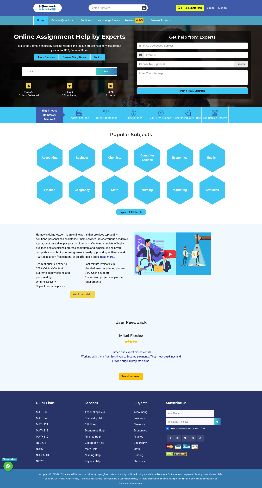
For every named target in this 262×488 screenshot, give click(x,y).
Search (106, 71)
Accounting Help (95, 412)
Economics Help (95, 430)
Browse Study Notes (74, 57)
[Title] (192, 46)
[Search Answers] (115, 8)
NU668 (40, 449)
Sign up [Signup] (222, 7)
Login (210, 7)
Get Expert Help (82, 294)
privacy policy (186, 428)
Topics (98, 57)
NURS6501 (42, 455)
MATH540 (42, 418)
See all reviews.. (131, 376)
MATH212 (42, 430)
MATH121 (42, 424)
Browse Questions (62, 20)
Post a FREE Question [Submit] (192, 90)
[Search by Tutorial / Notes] (60, 71)
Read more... (108, 256)
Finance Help (93, 436)
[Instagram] (177, 438)
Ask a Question (46, 57)
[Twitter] (185, 438)
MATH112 (42, 436)
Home (40, 20)
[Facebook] (170, 438)
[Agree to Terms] (167, 428)
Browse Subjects (161, 20)
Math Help (91, 449)
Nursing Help (93, 455)
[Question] (192, 77)
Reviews (134, 20)
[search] (144, 8)
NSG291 (41, 442)
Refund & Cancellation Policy (124, 478)
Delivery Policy (102, 478)
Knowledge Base (108, 20)
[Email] (196, 55)
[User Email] (190, 421)
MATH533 (42, 412)
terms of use (200, 428)
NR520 (40, 461)
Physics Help (93, 461)
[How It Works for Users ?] (172, 253)
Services (86, 20)
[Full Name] (190, 413)
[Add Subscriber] (217, 421)
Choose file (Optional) (152, 64)
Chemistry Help (94, 418)
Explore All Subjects (131, 212)
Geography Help (94, 442)
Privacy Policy (72, 478)
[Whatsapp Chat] (8, 466)
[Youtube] (192, 438)
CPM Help (91, 424)
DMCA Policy (57, 478)
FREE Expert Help (190, 8)
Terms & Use (86, 478)
